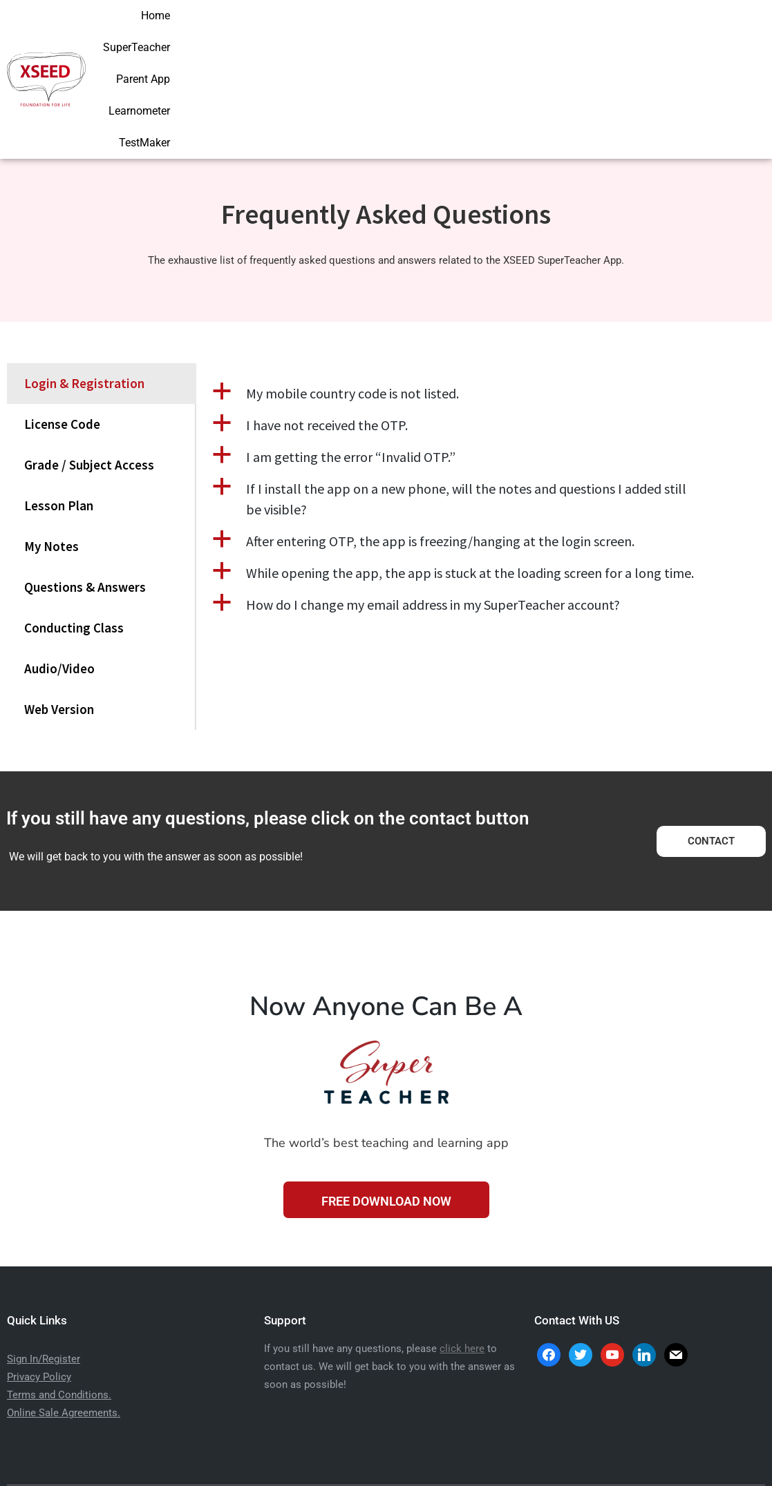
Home (430, 33)
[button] (480, 303)
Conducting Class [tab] (74, 537)
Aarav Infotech (466, 1455)
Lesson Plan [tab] (58, 415)
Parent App (581, 33)
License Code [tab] (62, 333)
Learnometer (659, 33)
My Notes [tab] (51, 455)
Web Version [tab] (59, 618)
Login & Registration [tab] (84, 292)
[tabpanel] (480, 425)
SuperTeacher (499, 33)
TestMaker (736, 33)
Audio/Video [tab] (59, 578)
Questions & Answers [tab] (85, 496)
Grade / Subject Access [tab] (89, 374)
